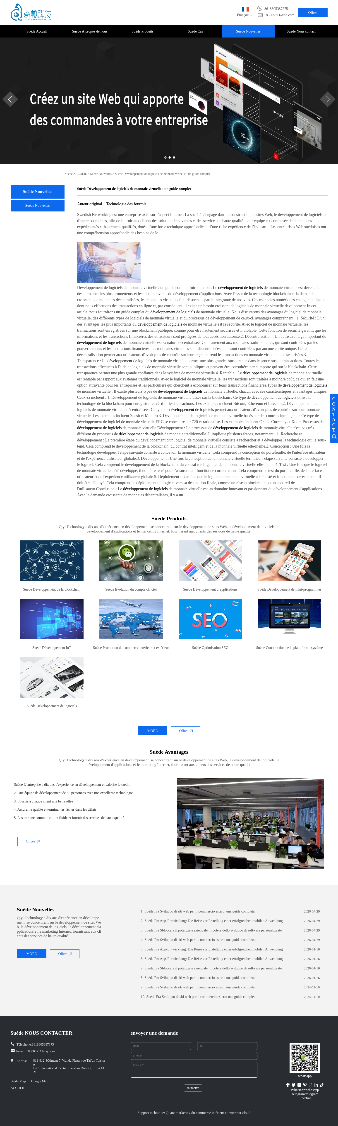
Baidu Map (18, 1081)
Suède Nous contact (301, 31)
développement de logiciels (240, 287)
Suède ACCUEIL (76, 174)
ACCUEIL (18, 1088)
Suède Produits (142, 31)
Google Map (39, 1081)
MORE (152, 731)
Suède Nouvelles (248, 31)
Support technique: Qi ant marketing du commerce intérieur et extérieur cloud (193, 1113)
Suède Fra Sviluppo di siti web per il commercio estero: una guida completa (198, 911)
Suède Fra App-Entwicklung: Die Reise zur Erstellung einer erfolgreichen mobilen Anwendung (212, 921)
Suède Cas (195, 31)
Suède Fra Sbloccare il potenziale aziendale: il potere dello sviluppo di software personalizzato (211, 930)
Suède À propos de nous (89, 31)
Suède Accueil (36, 31)
